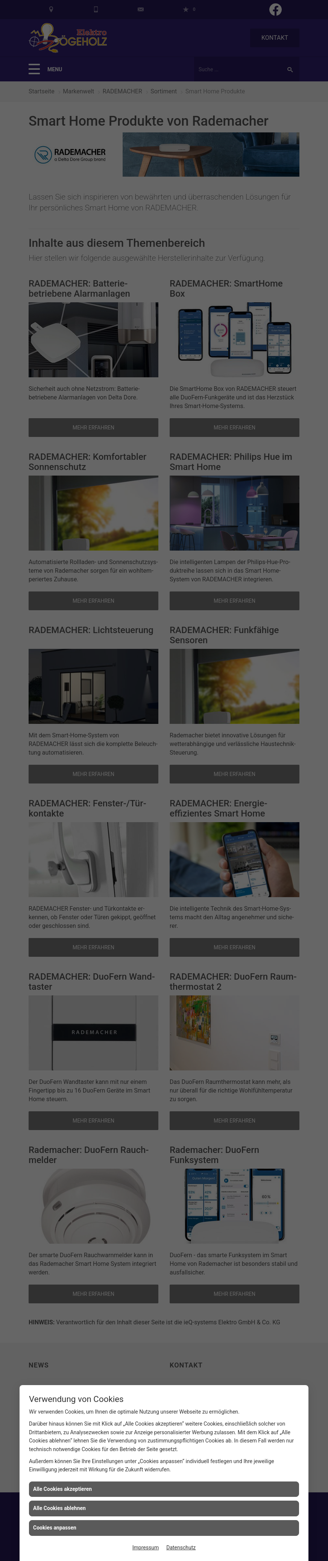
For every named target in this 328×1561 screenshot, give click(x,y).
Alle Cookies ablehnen (59, 1508)
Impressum (145, 1547)
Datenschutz (181, 1547)
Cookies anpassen (54, 1528)
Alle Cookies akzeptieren (62, 1489)
